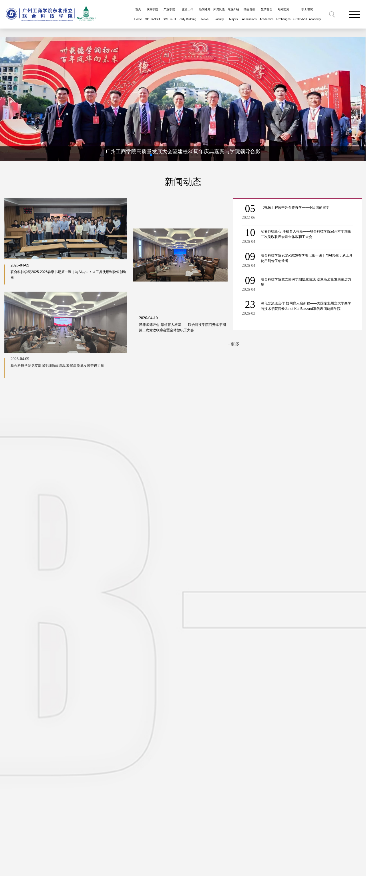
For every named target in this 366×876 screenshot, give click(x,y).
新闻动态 (183, 182)
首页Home (138, 14)
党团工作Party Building (187, 14)
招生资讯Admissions (249, 14)
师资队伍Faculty (219, 14)
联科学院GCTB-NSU (152, 14)
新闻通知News (204, 14)
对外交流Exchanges (283, 14)
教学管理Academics (267, 14)
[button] (151, 155)
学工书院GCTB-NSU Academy (307, 14)
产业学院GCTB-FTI (169, 14)
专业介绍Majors (233, 14)
